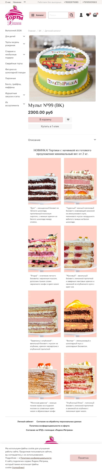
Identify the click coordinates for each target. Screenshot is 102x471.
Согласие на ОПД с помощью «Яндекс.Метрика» (49, 430)
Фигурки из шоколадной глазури (15, 71)
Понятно (83, 457)
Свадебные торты (14, 63)
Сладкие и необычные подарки (10, 54)
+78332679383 (71, 2)
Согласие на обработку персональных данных (59, 421)
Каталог (37, 15)
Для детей (10, 36)
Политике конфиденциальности (35, 458)
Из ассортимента (12, 104)
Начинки (17, 2)
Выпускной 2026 (13, 30)
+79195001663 (89, 2)
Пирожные (10, 78)
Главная (31, 30)
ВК (40, 30)
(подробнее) (18, 467)
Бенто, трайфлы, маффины (13, 86)
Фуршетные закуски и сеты (12, 95)
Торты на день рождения (12, 44)
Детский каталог (53, 30)
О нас (8, 2)
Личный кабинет (25, 421)
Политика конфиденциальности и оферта (49, 425)
